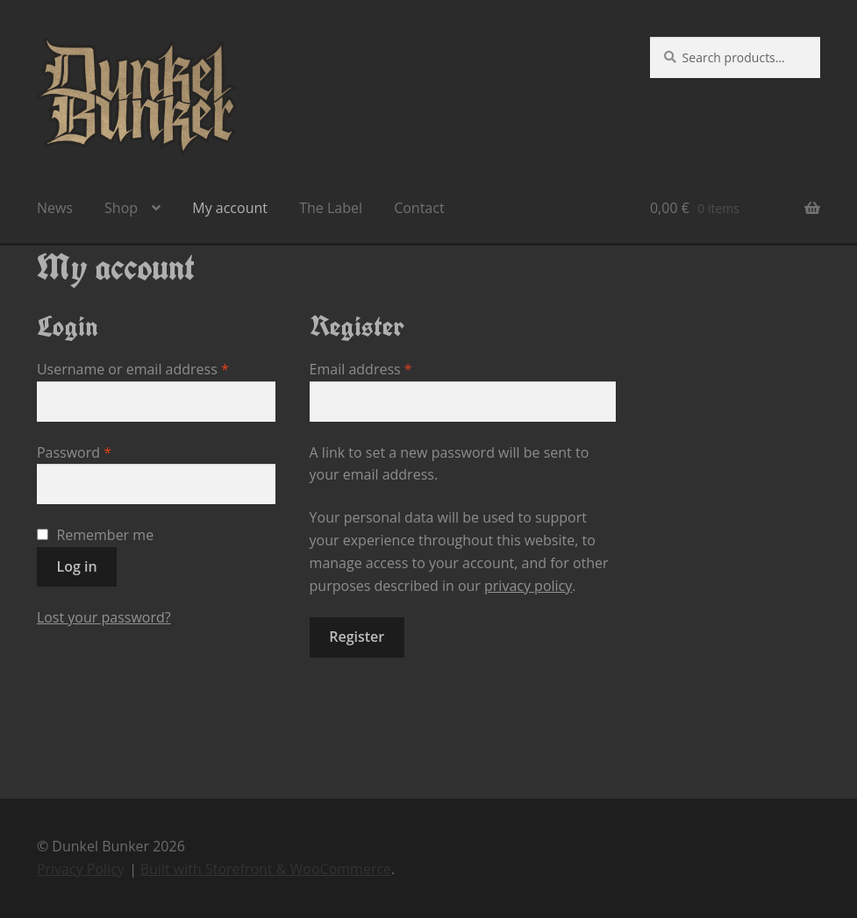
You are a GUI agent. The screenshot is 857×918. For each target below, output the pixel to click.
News (55, 207)
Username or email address (156, 369)
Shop (121, 207)
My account (230, 207)
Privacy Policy (81, 869)
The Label (330, 207)
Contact (419, 207)
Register (356, 636)
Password (103, 452)
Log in (77, 566)
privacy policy (528, 585)
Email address (390, 369)
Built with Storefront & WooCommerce (265, 869)
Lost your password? (104, 617)
